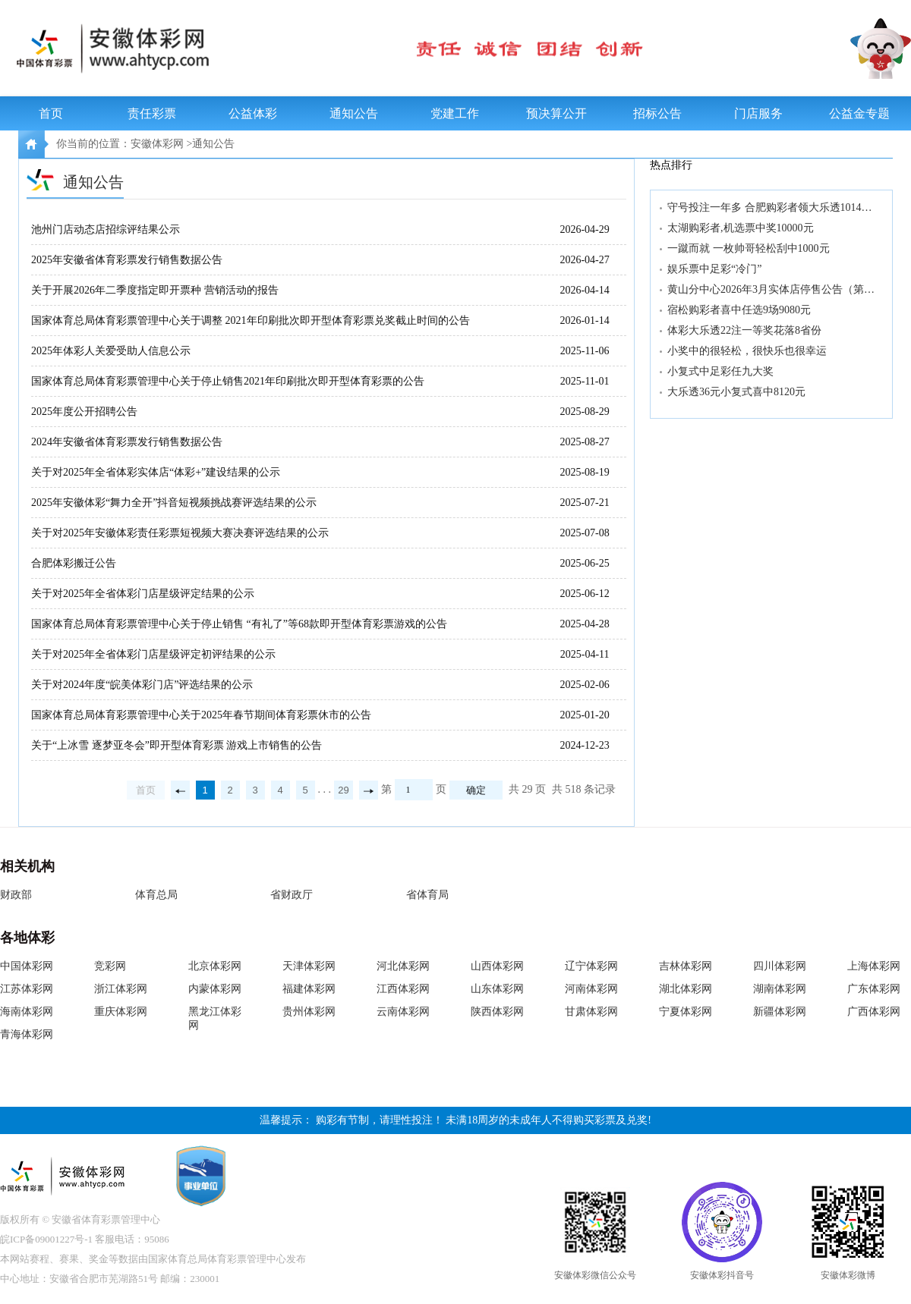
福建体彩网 (309, 988)
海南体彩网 (26, 1011)
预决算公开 (556, 113)
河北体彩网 (403, 966)
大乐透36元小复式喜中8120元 (736, 391)
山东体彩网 (497, 988)
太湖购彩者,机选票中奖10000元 (740, 228)
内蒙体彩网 (214, 988)
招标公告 (657, 113)
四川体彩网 (779, 966)
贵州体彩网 (309, 1011)
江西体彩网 (403, 988)
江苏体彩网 (26, 988)
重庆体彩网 (120, 1011)
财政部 (16, 894)
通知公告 (353, 113)
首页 (51, 113)
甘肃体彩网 (591, 1011)
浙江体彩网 (120, 988)
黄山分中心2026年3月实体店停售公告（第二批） (772, 289)
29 (343, 790)
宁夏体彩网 (685, 1011)
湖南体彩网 (779, 988)
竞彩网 (110, 966)
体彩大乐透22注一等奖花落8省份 (744, 330)
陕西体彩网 (497, 1011)
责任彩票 (152, 113)
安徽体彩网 (157, 143)
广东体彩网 (873, 988)
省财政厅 (291, 894)
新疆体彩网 (779, 1011)
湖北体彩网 (685, 988)
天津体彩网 (309, 966)
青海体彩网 (26, 1034)
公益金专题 (859, 113)
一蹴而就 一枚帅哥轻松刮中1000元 (748, 248)
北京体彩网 (214, 966)
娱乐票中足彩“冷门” (714, 269)
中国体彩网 (26, 966)
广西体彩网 (873, 1011)
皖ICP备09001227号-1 (46, 1239)
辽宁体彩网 (591, 966)
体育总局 (156, 894)
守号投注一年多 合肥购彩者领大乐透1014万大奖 (772, 207)
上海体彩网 (873, 966)
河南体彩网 (591, 988)
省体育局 (427, 894)
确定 (476, 790)
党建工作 (454, 113)
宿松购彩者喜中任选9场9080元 (739, 310)
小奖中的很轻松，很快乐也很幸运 (747, 351)
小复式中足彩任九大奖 (720, 371)
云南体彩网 (403, 1011)
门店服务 (758, 113)
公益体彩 (253, 113)
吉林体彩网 (685, 966)
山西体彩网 (497, 966)
